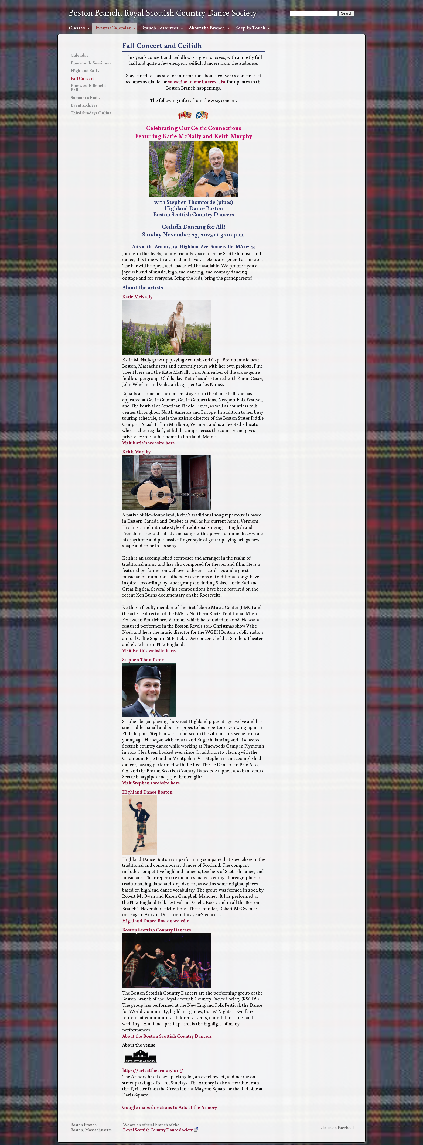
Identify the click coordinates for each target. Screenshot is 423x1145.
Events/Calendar (113, 28)
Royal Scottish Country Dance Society (158, 1129)
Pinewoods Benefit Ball (88, 87)
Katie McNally (137, 296)
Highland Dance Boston (147, 792)
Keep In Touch (250, 28)
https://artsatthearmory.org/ (152, 1070)
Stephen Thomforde (143, 659)
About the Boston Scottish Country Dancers (167, 1036)
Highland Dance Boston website (155, 920)
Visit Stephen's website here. (151, 783)
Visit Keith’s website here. (149, 650)
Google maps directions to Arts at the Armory (169, 1107)
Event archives (84, 105)
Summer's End (84, 97)
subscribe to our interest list (197, 81)
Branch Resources (159, 28)
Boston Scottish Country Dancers (156, 930)
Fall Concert (82, 78)
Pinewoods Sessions (90, 63)
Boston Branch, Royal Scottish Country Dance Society (163, 12)
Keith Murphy (136, 451)
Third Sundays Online (91, 112)
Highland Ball (84, 70)
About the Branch (207, 28)
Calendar (79, 55)
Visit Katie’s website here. (149, 443)
